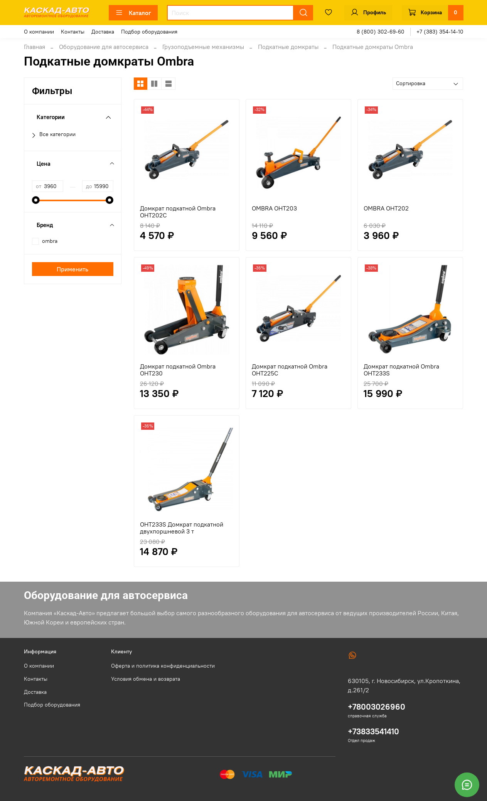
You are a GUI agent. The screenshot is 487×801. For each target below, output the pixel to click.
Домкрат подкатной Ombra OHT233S (401, 369)
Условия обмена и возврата (145, 678)
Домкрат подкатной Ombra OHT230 (178, 369)
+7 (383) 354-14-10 (439, 31)
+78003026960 (376, 707)
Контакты (72, 31)
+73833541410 (373, 731)
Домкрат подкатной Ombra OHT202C (178, 211)
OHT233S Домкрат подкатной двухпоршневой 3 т (181, 527)
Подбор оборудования (149, 31)
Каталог (133, 13)
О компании (39, 31)
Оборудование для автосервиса (103, 46)
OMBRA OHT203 (274, 208)
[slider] (36, 200)
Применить (72, 269)
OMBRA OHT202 (386, 208)
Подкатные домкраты (288, 46)
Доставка (102, 31)
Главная (34, 46)
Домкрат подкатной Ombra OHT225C (289, 369)
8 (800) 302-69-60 (380, 31)
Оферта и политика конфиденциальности (163, 665)
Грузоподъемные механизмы (203, 46)
